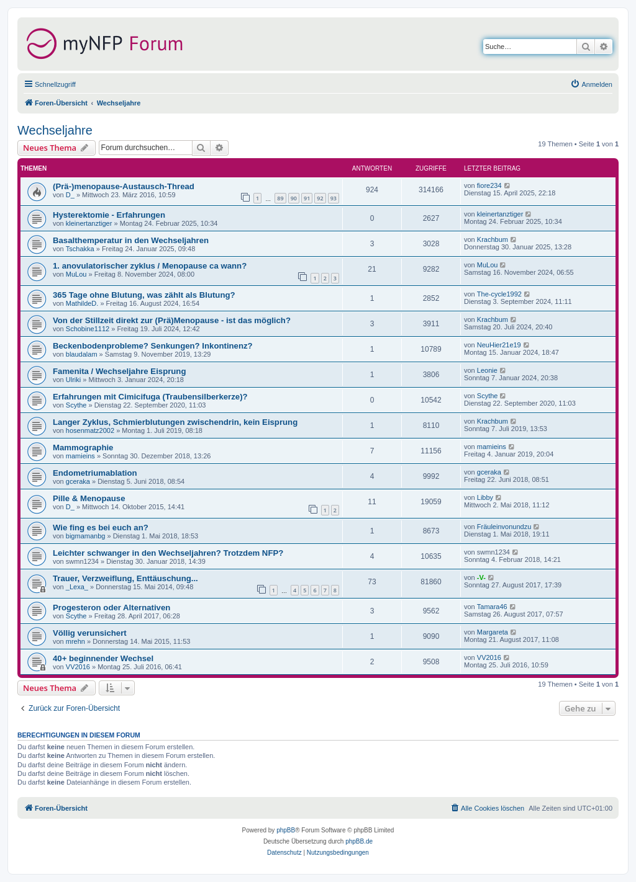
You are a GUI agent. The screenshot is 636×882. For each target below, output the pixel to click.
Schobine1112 (87, 328)
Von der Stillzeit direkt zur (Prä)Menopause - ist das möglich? (172, 320)
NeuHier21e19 (499, 345)
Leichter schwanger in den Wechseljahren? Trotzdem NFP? (168, 553)
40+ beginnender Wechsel (103, 658)
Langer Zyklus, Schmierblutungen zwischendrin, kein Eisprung (175, 422)
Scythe (76, 405)
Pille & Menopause (89, 498)
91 (307, 198)
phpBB (285, 830)
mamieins (80, 456)
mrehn (75, 641)
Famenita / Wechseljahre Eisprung (119, 371)
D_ (70, 194)
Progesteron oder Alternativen (111, 607)
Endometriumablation (95, 473)
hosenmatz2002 (90, 430)
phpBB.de (359, 841)
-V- (481, 577)
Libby (485, 497)
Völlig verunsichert (90, 633)
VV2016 (78, 666)
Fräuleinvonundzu (504, 526)
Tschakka (80, 248)
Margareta (492, 632)
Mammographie (83, 447)
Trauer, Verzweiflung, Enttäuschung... (125, 578)
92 (320, 198)
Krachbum (492, 239)
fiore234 (489, 185)
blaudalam (82, 354)
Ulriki (73, 379)
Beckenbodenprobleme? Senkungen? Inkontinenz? (153, 345)
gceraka (78, 481)
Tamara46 (492, 606)
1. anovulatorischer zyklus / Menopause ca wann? (150, 265)
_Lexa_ (77, 586)
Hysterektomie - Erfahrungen (109, 215)
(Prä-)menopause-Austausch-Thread (123, 186)
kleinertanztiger (89, 223)
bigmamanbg (86, 536)
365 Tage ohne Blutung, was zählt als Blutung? (144, 295)
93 (333, 198)
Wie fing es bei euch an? (100, 527)
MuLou (76, 274)
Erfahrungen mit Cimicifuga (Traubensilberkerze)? (150, 396)
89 (280, 198)
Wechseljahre (55, 130)
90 (294, 198)
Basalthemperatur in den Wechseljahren (131, 240)
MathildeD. (82, 303)
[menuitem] (591, 84)
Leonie (487, 370)
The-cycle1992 (499, 294)
